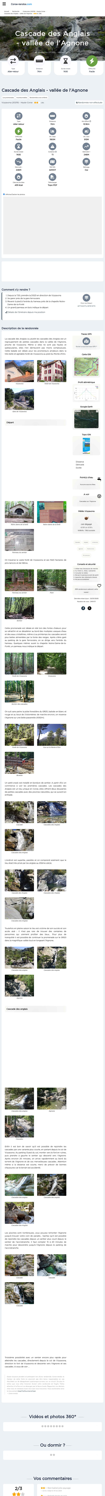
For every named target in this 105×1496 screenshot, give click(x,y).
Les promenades (8, 97)
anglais (86, 542)
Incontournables (21, 97)
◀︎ (8, 1426)
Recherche (15, 11)
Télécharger (52, 182)
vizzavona (95, 542)
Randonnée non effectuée (89, 103)
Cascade (77, 542)
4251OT (52, 170)
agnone (81, 548)
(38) (40, 13)
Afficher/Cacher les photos (14, 194)
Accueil (6, 11)
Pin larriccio (86, 555)
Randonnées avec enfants (38, 97)
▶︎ (98, 1426)
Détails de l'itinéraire (25, 312)
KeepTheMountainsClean (27, 1391)
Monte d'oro (90, 548)
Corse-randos (21, 4)
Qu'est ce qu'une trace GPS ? (86, 346)
